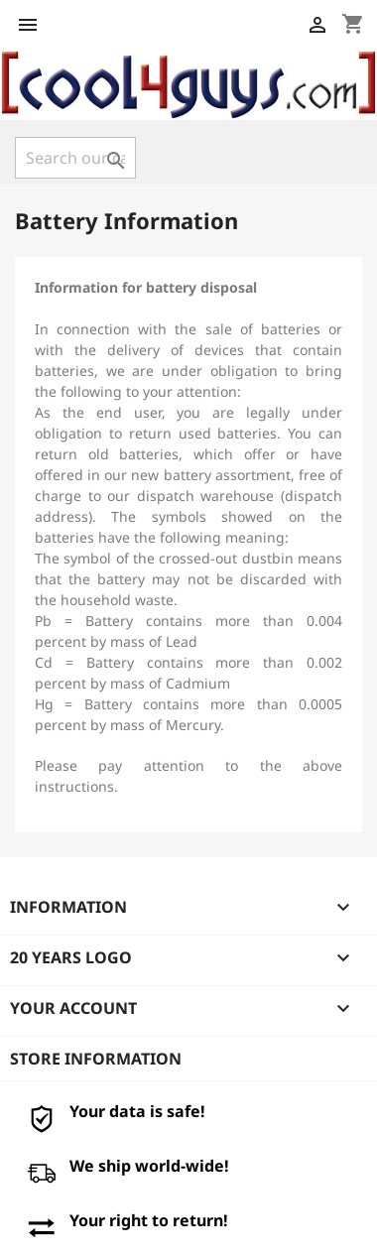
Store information (96, 1058)
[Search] (75, 158)
